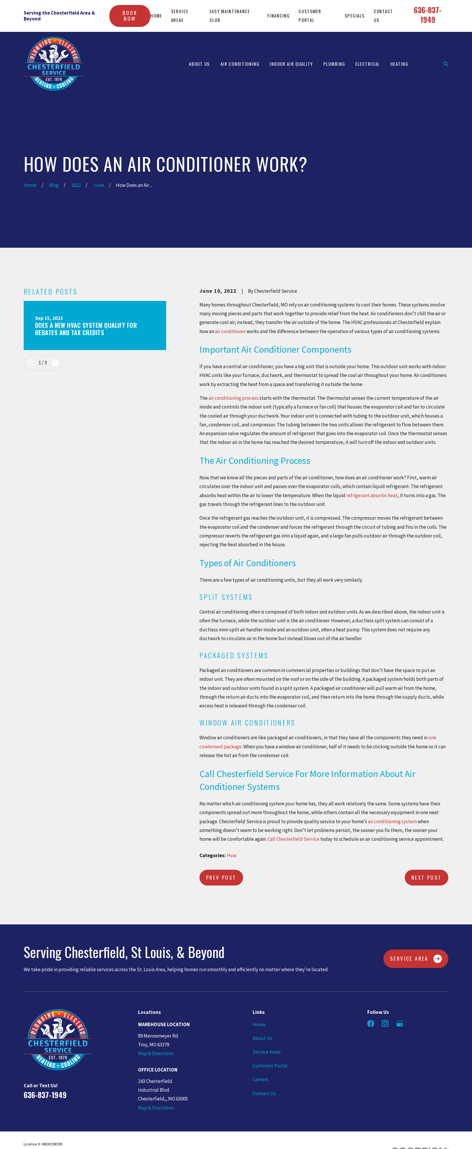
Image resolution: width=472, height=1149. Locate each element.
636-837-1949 (428, 14)
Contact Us (264, 1093)
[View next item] (55, 362)
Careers (260, 1079)
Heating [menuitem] (399, 64)
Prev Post (221, 877)
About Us (262, 1038)
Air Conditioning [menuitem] (240, 64)
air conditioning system (392, 821)
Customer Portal (270, 1065)
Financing (278, 15)
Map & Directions (156, 1053)
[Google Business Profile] (399, 1023)
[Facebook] (370, 1023)
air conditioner (230, 331)
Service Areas (267, 1052)
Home (156, 15)
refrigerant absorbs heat (371, 495)
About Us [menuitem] (199, 64)
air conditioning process (234, 398)
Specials (355, 15)
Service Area (416, 959)
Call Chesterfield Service (293, 839)
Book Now (130, 15)
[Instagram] (385, 1023)
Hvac (232, 855)
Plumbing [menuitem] (334, 64)
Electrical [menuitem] (367, 64)
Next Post (426, 877)
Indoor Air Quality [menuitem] (291, 64)
